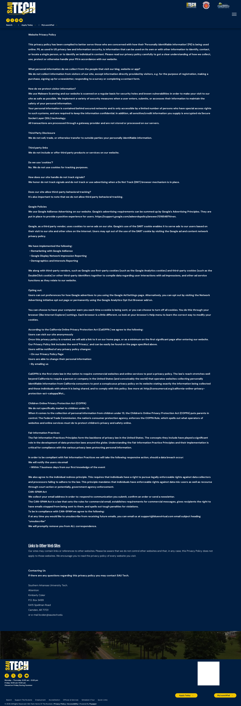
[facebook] (8, 20)
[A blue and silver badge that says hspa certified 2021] (179, 702)
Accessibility (72, 704)
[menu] (234, 14)
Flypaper (93, 704)
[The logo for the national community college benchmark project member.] (217, 702)
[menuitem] (9, 700)
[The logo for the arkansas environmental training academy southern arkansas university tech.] (167, 702)
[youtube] (21, 20)
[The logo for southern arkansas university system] (205, 702)
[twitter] (12, 20)
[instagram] (16, 20)
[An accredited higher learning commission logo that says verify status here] (192, 702)
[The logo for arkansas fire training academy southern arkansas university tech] (230, 702)
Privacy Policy (60, 704)
